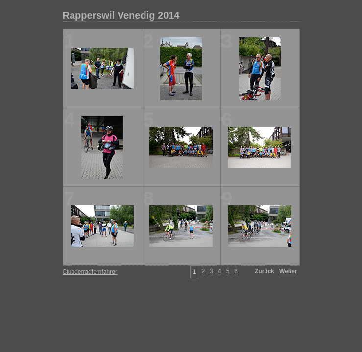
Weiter (288, 271)
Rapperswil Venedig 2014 (121, 15)
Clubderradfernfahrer (90, 271)
